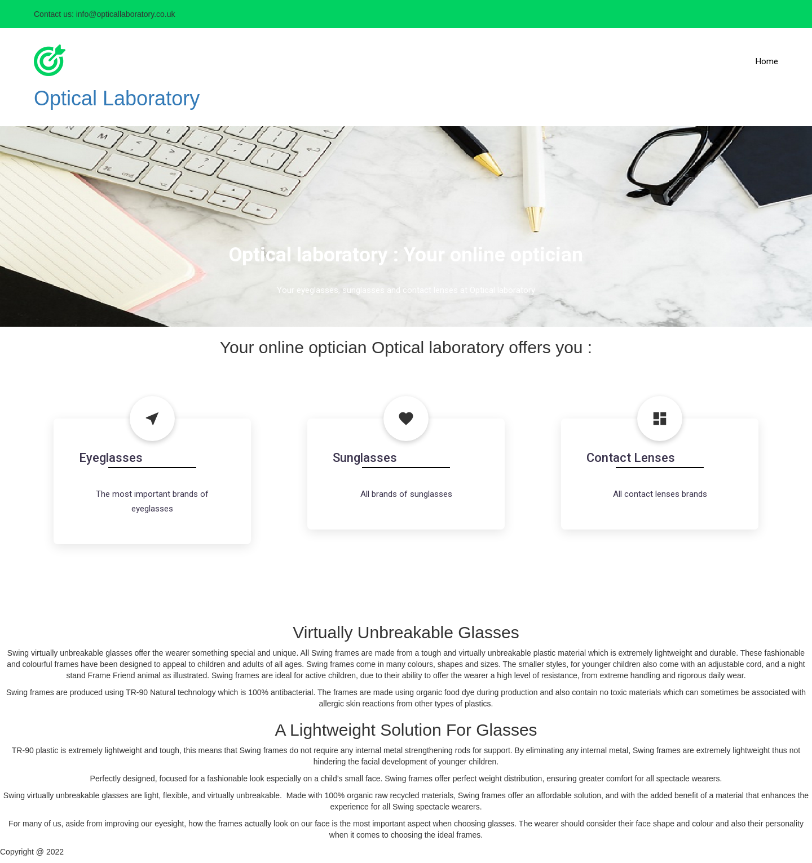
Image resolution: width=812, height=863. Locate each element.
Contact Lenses (630, 458)
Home (767, 61)
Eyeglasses (111, 458)
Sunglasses (365, 458)
